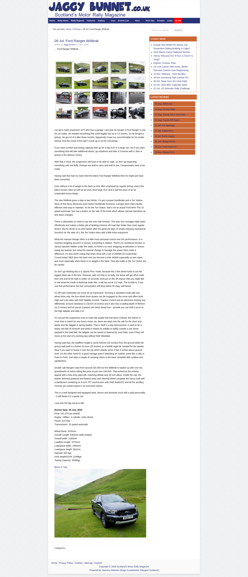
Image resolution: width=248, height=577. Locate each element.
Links (170, 20)
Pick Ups (150, 20)
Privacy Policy (66, 563)
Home (52, 20)
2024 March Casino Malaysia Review (171, 52)
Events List (123, 20)
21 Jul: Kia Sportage (165, 125)
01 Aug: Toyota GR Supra (167, 120)
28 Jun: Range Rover (165, 141)
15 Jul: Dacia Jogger (165, 136)
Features (91, 20)
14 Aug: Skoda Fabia (165, 109)
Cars (113, 20)
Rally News (63, 20)
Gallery (101, 20)
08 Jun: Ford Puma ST (166, 147)
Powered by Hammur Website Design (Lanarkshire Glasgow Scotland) (124, 570)
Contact (160, 20)
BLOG (178, 20)
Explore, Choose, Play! (164, 63)
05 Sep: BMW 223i (163, 104)
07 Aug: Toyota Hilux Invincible (170, 114)
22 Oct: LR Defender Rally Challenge (171, 88)
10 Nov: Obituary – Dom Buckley (169, 74)
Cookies (78, 563)
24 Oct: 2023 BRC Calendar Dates (170, 85)
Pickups (77, 29)
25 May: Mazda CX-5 (164, 152)
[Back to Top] (60, 467)
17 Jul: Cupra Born (164, 131)
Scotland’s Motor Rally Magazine (106, 9)
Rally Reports (77, 20)
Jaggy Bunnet (69, 45)
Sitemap (88, 563)
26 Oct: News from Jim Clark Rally (170, 81)
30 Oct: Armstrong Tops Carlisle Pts (170, 77)
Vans (137, 20)
